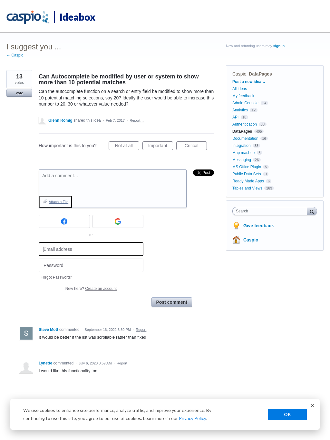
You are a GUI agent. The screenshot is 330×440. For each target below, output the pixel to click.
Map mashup (243, 152)
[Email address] (91, 249)
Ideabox (77, 17)
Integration (241, 145)
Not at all (127, 146)
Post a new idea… (248, 81)
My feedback (243, 96)
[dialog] (165, 414)
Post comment (171, 302)
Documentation (245, 138)
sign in (279, 46)
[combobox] (271, 211)
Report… (137, 120)
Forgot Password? (56, 277)
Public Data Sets (246, 174)
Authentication (244, 124)
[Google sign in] (118, 221)
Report (141, 330)
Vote (19, 93)
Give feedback (258, 225)
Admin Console (245, 103)
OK (287, 414)
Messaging (241, 160)
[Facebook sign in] (64, 221)
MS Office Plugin (246, 167)
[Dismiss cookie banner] (312, 406)
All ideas (239, 89)
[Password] (91, 265)
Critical (196, 146)
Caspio (239, 74)
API (235, 117)
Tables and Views (247, 188)
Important (160, 146)
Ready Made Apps (248, 181)
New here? (91, 288)
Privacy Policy (192, 418)
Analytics (240, 110)
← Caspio (15, 55)
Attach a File (58, 202)
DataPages (260, 74)
